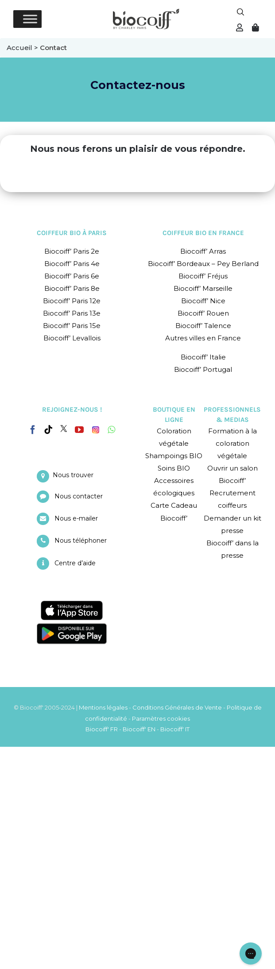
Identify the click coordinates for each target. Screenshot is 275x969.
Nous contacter (78, 496)
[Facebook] (32, 428)
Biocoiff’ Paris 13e (72, 313)
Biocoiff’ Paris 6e (71, 276)
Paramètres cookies (161, 718)
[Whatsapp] (111, 429)
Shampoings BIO (173, 456)
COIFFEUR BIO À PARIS (72, 233)
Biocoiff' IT (175, 729)
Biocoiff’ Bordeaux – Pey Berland (203, 263)
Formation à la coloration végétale (232, 443)
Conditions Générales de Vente (177, 707)
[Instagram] (95, 427)
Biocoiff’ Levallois (72, 338)
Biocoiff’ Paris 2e (71, 251)
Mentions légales (103, 707)
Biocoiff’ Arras (203, 251)
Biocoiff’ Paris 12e (72, 301)
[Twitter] (63, 428)
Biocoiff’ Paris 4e (72, 263)
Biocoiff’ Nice (203, 301)
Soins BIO (174, 468)
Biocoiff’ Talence (203, 325)
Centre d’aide (75, 563)
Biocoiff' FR (101, 729)
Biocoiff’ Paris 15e (72, 325)
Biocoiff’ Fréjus (203, 276)
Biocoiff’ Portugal (203, 369)
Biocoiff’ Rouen (203, 313)
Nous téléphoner (80, 540)
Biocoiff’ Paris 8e (72, 288)
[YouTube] (79, 429)
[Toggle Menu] (30, 19)
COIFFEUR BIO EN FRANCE (203, 233)
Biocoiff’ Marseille (203, 288)
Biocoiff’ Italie (203, 357)
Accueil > (23, 47)
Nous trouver (73, 475)
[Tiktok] (48, 429)
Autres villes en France (203, 338)
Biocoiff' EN (139, 729)
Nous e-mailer (76, 518)
